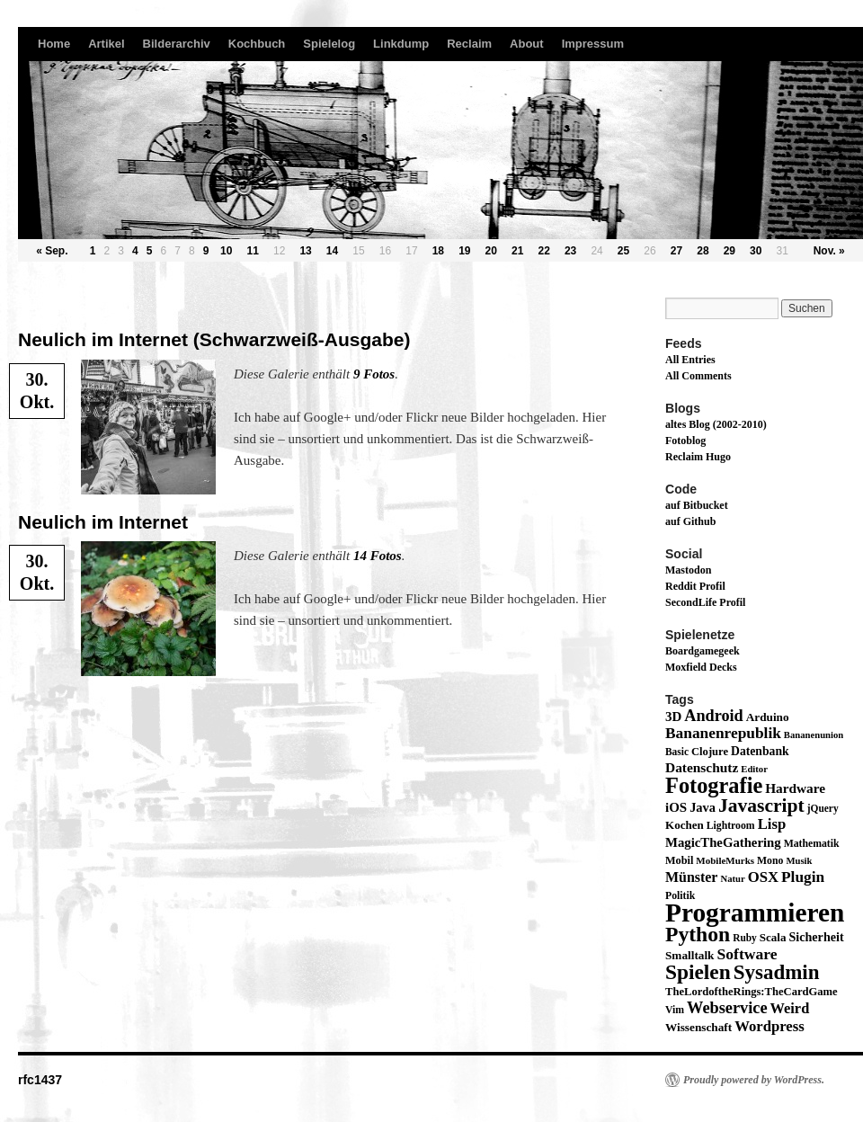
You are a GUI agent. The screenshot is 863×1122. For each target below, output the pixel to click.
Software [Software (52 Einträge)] (746, 954)
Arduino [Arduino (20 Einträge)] (767, 717)
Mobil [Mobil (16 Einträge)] (679, 860)
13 (305, 251)
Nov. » (829, 251)
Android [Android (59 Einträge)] (713, 716)
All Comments (698, 376)
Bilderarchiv (176, 43)
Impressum (593, 43)
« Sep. (51, 251)
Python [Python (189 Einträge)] (697, 934)
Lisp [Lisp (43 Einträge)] (772, 824)
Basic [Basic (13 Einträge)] (677, 751)
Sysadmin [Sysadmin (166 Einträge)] (777, 972)
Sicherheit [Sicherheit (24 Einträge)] (815, 937)
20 (491, 251)
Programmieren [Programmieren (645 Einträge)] (754, 912)
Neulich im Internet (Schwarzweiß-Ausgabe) (214, 339)
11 (253, 251)
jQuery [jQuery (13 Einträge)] (823, 808)
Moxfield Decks (701, 667)
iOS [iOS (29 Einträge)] (676, 807)
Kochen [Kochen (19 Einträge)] (684, 825)
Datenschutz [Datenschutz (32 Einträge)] (701, 767)
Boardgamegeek (702, 651)
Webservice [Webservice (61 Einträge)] (727, 1008)
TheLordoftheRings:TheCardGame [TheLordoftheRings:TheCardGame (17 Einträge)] (751, 991)
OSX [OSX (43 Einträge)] (763, 877)
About (527, 43)
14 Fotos (377, 555)
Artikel (106, 43)
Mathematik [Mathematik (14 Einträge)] (812, 844)
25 (623, 251)
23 (570, 251)
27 (676, 251)
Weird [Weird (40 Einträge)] (790, 1008)
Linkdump (401, 43)
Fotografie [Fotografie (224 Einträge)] (713, 785)
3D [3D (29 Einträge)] (673, 716)
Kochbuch (257, 43)
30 (755, 251)
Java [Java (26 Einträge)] (703, 807)
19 (464, 251)
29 (729, 251)
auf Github (690, 521)
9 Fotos (374, 374)
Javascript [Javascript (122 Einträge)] (761, 805)
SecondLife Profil (705, 602)
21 (517, 251)
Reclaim (469, 43)
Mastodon (688, 570)
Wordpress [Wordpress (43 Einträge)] (769, 1026)
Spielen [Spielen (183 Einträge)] (698, 972)
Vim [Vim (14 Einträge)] (674, 1010)
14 (332, 251)
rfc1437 (40, 1080)
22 (543, 251)
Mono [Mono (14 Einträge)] (770, 861)
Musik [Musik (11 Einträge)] (799, 861)
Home (54, 43)
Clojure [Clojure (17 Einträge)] (709, 751)
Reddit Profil (695, 586)
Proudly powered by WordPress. (753, 1079)
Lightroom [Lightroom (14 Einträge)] (731, 826)
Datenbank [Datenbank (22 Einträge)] (760, 751)
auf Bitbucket (696, 505)
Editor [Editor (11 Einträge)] (754, 769)
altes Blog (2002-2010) (716, 424)
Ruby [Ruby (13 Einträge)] (745, 937)
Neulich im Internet (103, 522)
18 (438, 251)
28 (702, 251)
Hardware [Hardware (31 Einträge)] (795, 788)
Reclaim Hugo (698, 456)
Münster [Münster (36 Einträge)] (691, 877)
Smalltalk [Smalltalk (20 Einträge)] (689, 955)
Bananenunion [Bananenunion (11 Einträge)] (813, 735)
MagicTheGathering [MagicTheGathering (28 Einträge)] (723, 842)
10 (226, 251)
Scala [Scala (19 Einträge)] (773, 937)
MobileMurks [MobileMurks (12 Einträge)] (725, 860)
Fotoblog (685, 440)
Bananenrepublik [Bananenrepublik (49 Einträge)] (723, 733)
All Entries (690, 359)
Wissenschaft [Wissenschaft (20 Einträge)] (698, 1027)
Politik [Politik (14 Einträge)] (680, 896)
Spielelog (329, 43)
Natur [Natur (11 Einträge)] (732, 879)
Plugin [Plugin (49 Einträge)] (802, 877)
